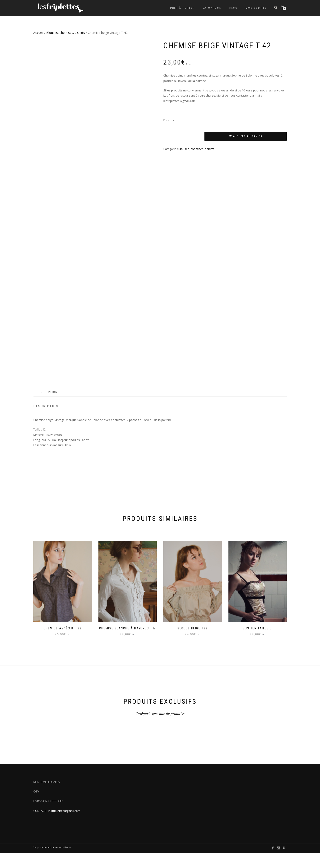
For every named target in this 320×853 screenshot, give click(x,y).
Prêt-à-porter (182, 7)
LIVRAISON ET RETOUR (48, 801)
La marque (212, 7)
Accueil (38, 32)
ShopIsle (38, 847)
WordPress (64, 847)
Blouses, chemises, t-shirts (65, 32)
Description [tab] (47, 392)
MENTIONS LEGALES (46, 782)
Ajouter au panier (247, 136)
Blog (233, 7)
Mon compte (256, 7)
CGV (36, 791)
